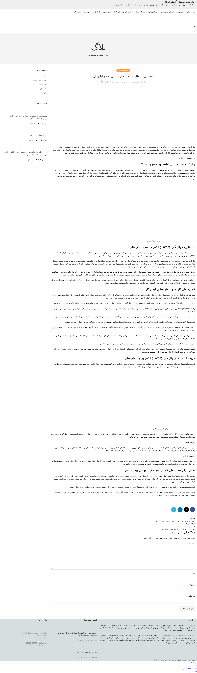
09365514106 (42, 638)
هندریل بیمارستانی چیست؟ (37, 135)
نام (193, 573)
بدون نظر (33, 123)
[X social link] (100, 7)
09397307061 (42, 635)
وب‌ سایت (191, 596)
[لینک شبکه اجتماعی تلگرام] (93, 7)
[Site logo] (180, 20)
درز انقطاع (43, 89)
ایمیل (192, 585)
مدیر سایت (123, 82)
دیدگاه (192, 544)
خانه (107, 55)
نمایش (180, 158)
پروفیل (44, 75)
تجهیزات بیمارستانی (95, 55)
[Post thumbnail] (42, 111)
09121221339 (35, 645)
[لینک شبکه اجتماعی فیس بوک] (103, 7)
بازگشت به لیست (188, 524)
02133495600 (31, 643)
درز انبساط (43, 84)
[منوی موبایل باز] (194, 26)
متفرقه (44, 93)
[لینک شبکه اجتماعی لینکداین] (96, 7)
